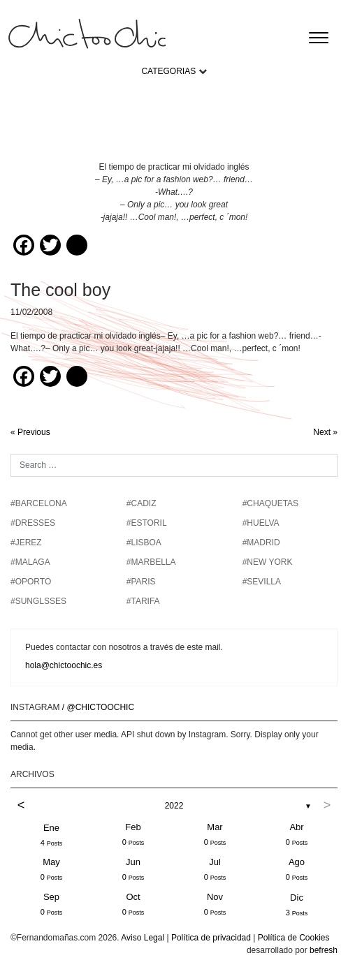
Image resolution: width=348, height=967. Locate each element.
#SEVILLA (261, 581)
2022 (174, 806)
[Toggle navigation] (319, 37)
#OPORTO (30, 581)
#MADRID (261, 542)
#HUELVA (261, 523)
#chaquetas (270, 503)
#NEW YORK (267, 562)
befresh (324, 950)
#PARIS (141, 581)
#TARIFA (143, 601)
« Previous (30, 432)
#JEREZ (26, 542)
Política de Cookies (294, 938)
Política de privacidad (211, 938)
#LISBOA (143, 542)
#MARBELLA (151, 562)
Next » (325, 432)
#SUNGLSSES (38, 601)
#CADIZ (141, 503)
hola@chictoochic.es (63, 665)
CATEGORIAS (168, 71)
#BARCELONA (38, 503)
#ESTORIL (146, 523)
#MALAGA (30, 562)
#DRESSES (32, 523)
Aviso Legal (142, 938)
